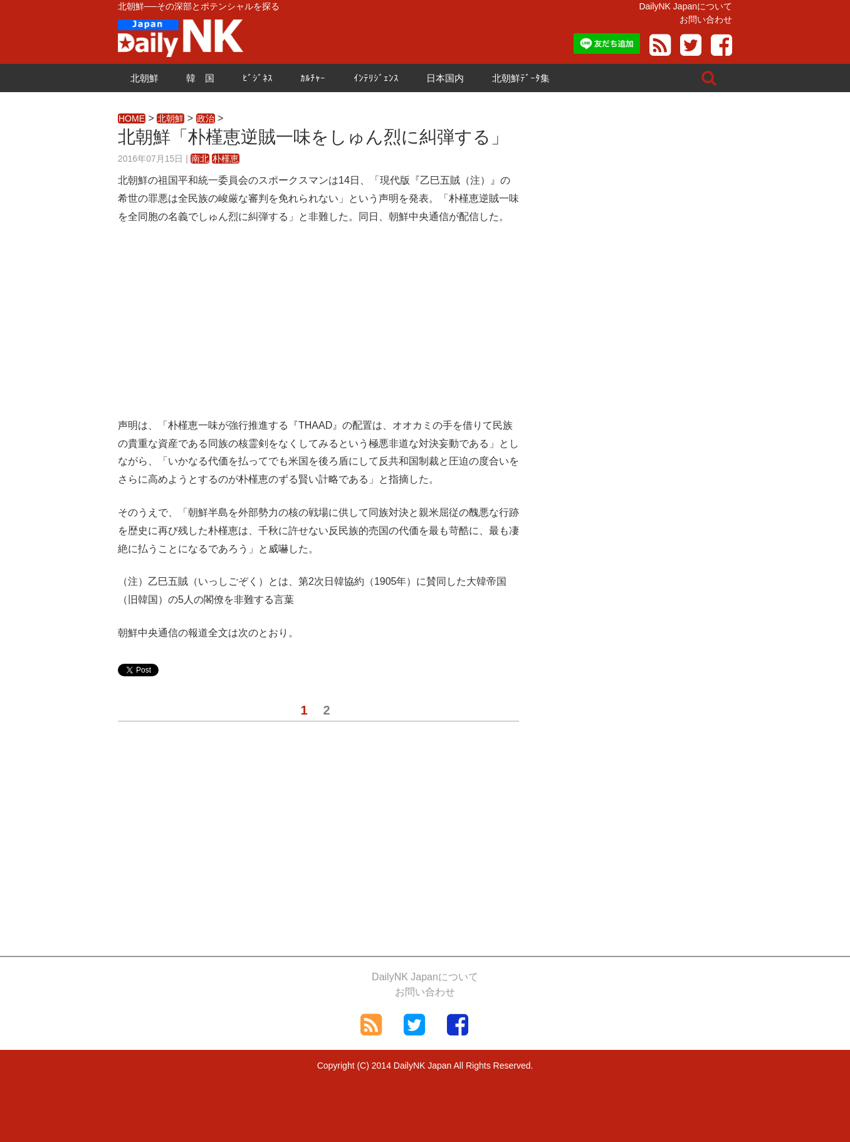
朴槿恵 (225, 159)
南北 (200, 159)
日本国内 (445, 78)
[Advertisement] (318, 329)
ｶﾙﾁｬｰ (312, 78)
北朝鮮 (144, 78)
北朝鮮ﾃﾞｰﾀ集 (521, 78)
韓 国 (200, 78)
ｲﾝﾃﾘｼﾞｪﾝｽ (376, 78)
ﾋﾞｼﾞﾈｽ (258, 78)
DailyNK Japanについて (685, 6)
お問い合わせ (705, 19)
